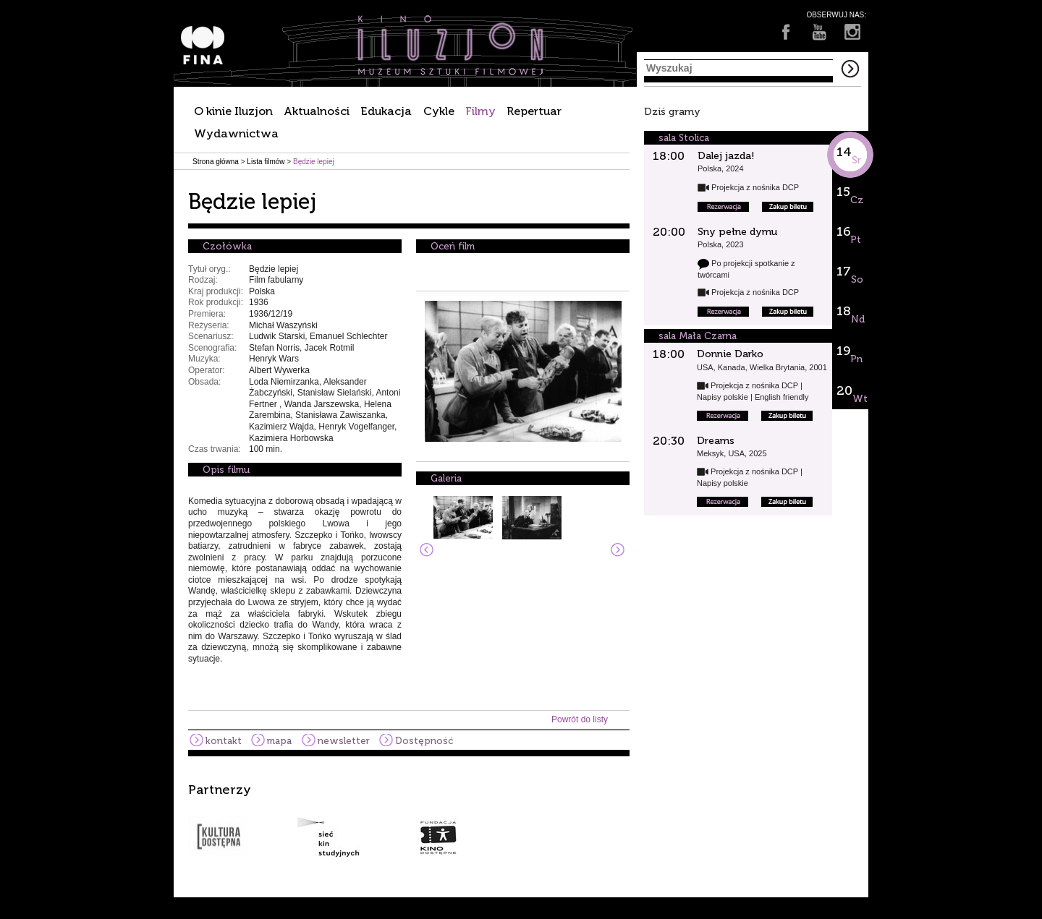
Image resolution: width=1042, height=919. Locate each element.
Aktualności (317, 111)
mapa (279, 740)
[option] (521, 820)
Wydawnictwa (236, 133)
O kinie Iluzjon (233, 111)
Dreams (715, 441)
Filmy (480, 111)
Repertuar (534, 111)
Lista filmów (265, 162)
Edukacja (386, 111)
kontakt (224, 740)
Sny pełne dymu (737, 232)
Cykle (438, 111)
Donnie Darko (730, 354)
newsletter (344, 740)
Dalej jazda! (726, 156)
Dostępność (424, 740)
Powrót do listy (579, 719)
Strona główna (215, 162)
